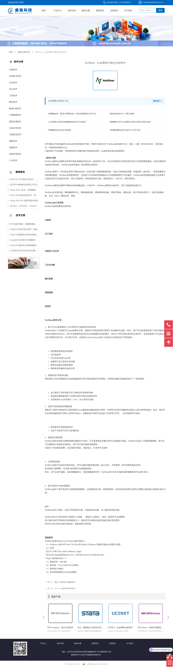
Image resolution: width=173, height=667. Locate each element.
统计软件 (13, 89)
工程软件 (13, 96)
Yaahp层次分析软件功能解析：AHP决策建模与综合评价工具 (25, 240)
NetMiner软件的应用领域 (60, 130)
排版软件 (13, 147)
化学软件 (13, 83)
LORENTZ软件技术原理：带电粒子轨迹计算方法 (25, 229)
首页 (11, 52)
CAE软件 (13, 160)
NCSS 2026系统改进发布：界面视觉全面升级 (25, 195)
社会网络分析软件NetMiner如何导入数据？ (68, 122)
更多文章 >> (157, 101)
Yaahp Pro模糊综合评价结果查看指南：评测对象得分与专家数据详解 (25, 235)
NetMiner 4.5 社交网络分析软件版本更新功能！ (131, 122)
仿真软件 (13, 70)
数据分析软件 (15, 108)
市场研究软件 (15, 134)
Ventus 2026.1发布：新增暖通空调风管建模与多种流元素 (25, 190)
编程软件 (13, 141)
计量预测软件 (15, 115)
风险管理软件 (15, 154)
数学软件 (13, 102)
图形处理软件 (15, 122)
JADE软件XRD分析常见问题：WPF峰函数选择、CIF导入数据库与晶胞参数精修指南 (25, 251)
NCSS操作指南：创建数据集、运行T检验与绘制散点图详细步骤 (25, 224)
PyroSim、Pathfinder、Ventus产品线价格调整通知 (25, 206)
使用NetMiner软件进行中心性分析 (125, 130)
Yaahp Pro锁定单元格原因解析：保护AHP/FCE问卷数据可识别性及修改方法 (25, 245)
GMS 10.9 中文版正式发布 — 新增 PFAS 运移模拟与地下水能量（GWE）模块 (25, 179)
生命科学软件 (15, 128)
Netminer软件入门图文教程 (122, 113)
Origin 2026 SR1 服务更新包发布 (24, 201)
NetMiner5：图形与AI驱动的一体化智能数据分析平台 (72, 113)
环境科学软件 (15, 76)
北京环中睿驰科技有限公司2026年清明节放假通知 (25, 185)
